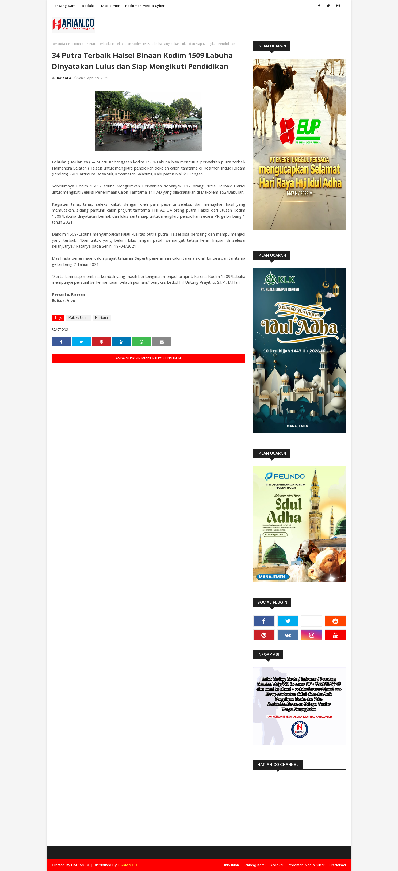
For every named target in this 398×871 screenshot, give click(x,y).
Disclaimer (110, 5)
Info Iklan (231, 865)
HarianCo (63, 78)
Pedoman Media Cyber (145, 5)
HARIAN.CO (80, 865)
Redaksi (88, 5)
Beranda (58, 43)
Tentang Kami (64, 5)
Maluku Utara (78, 317)
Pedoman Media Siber (306, 865)
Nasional (75, 43)
